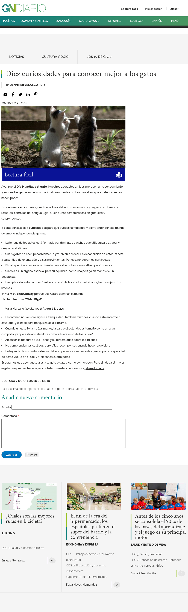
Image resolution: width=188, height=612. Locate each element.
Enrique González (13, 560)
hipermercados (97, 576)
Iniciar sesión (153, 8)
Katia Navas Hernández (81, 584)
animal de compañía (23, 389)
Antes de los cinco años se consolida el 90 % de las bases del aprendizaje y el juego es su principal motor (160, 527)
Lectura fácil (129, 8)
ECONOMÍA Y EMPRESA (34, 21)
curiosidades (45, 389)
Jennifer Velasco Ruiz (27, 85)
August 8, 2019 (53, 308)
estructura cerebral (142, 565)
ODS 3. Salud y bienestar (17, 548)
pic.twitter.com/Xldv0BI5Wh (22, 299)
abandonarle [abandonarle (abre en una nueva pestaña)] (95, 368)
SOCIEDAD (137, 21)
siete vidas (91, 389)
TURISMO (8, 533)
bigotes (59, 389)
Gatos (5, 389)
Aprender (175, 560)
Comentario (9, 416)
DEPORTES (116, 21)
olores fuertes (74, 389)
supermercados (76, 576)
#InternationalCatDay (17, 293)
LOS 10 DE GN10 (98, 57)
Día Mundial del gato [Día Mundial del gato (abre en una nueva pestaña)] (32, 186)
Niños (159, 565)
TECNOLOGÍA (63, 21)
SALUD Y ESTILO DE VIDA (148, 544)
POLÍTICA (9, 21)
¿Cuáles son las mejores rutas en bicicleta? (30, 518)
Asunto (6, 407)
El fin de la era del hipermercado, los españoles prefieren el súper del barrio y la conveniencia (93, 526)
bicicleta (39, 548)
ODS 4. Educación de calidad (149, 560)
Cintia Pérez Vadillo (143, 573)
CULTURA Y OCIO (90, 21)
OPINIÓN (156, 21)
